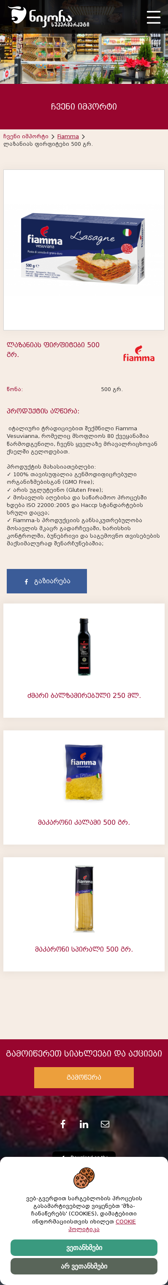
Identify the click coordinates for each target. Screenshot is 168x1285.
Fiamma (68, 136)
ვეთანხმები (84, 1247)
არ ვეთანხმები (84, 1266)
